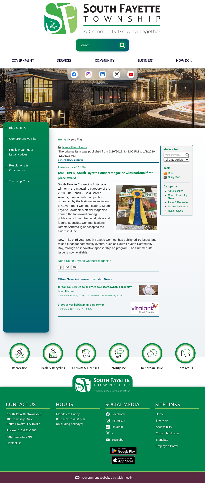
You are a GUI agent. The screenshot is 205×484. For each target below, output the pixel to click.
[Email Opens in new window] (74, 267)
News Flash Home (74, 147)
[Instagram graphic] (88, 74)
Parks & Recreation (178, 202)
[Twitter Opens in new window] (67, 267)
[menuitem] (26, 127)
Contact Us (13, 443)
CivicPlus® (124, 477)
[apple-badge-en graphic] (123, 460)
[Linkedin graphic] (102, 74)
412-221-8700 (27, 430)
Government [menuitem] (23, 60)
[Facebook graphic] (74, 74)
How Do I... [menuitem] (184, 60)
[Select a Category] (176, 159)
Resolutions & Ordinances (18, 168)
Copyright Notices (168, 433)
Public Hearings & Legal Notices (21, 152)
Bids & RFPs (17, 127)
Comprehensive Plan (23, 138)
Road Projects (175, 210)
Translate (162, 439)
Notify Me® (174, 177)
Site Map (162, 420)
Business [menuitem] (145, 60)
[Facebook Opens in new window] (61, 267)
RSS (170, 173)
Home (62, 139)
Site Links (167, 404)
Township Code (19, 181)
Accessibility (164, 427)
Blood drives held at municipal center (81, 304)
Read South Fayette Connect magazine (84, 260)
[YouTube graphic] (131, 74)
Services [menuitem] (64, 60)
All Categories (175, 191)
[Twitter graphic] (117, 74)
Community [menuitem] (105, 60)
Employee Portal (167, 446)
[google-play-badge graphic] (123, 451)
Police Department (178, 206)
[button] (123, 44)
